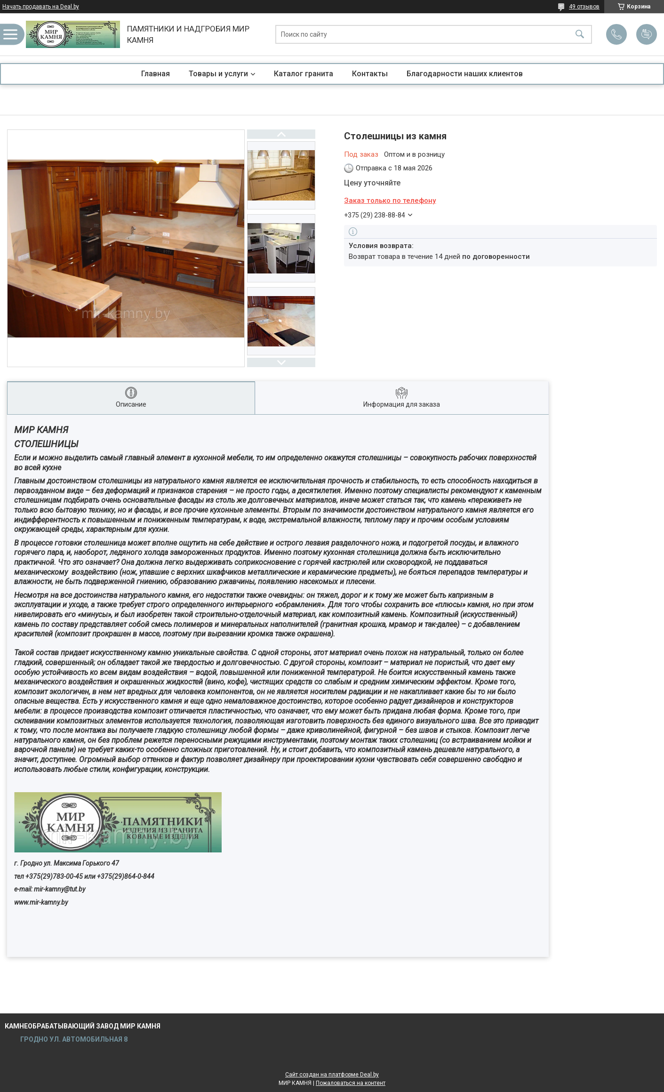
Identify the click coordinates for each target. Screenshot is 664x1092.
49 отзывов (584, 6)
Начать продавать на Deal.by (40, 6)
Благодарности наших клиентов (465, 73)
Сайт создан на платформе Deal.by (332, 1074)
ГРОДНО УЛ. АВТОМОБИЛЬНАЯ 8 (73, 1039)
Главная (155, 73)
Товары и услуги (218, 73)
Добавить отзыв (646, 34)
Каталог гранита (303, 73)
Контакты (370, 73)
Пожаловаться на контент (350, 1083)
